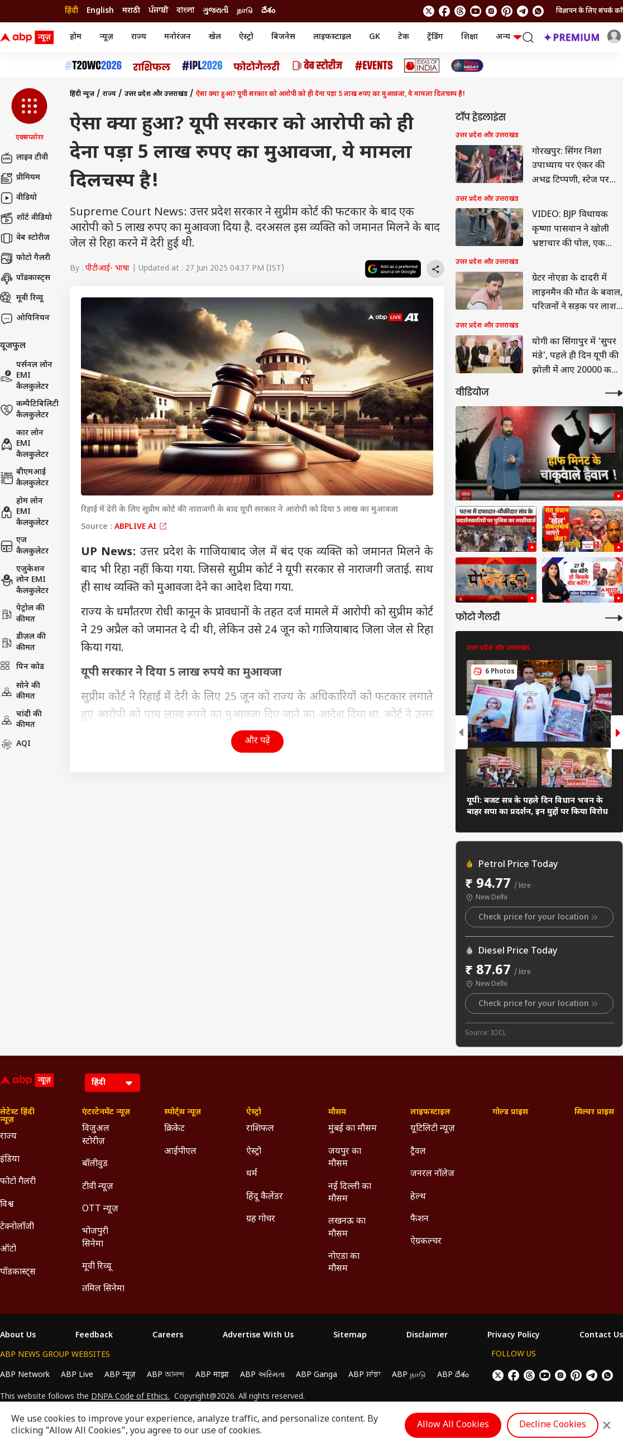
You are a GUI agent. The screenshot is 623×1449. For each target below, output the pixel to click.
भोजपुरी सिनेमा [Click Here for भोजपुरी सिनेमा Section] (95, 1238)
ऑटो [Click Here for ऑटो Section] (8, 1249)
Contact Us (601, 1336)
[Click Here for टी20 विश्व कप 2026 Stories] (93, 65)
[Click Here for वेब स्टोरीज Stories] (317, 66)
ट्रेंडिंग (435, 37)
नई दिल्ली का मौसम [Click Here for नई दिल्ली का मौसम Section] (349, 1193)
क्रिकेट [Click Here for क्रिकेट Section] (174, 1129)
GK (374, 37)
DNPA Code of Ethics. (130, 1397)
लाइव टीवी (24, 158)
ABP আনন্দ (165, 1375)
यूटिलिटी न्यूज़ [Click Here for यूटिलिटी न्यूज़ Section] (432, 1129)
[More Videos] (614, 393)
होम (76, 37)
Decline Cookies (552, 1425)
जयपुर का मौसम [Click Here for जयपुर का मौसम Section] (344, 1158)
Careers (167, 1336)
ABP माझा (212, 1375)
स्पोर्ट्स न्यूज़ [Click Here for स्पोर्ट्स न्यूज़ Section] (182, 1112)
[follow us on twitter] (428, 11)
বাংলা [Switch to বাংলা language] (185, 11)
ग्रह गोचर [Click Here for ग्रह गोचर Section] (260, 1219)
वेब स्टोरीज (25, 238)
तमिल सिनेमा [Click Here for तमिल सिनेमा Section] (103, 1289)
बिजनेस (283, 37)
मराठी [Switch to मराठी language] (131, 11)
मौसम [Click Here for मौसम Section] (337, 1112)
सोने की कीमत (20, 691)
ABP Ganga (316, 1375)
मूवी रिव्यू (21, 298)
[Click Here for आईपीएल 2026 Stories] (202, 65)
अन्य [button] (508, 37)
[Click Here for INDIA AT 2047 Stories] (467, 66)
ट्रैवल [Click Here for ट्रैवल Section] (418, 1152)
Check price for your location (539, 917)
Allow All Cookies (453, 1425)
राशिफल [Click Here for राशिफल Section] (260, 1129)
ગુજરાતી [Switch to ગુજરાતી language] (215, 11)
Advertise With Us (258, 1336)
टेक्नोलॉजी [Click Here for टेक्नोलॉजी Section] (17, 1227)
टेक (403, 37)
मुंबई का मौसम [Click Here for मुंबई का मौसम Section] (352, 1129)
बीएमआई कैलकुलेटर (24, 478)
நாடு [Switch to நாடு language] (245, 11)
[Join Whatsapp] (538, 11)
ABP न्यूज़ (120, 1375)
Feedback (94, 1336)
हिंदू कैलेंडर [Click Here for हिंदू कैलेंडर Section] (264, 1197)
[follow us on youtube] (475, 11)
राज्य (138, 37)
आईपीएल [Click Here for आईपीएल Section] (180, 1152)
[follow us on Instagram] (491, 11)
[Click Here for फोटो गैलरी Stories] (256, 65)
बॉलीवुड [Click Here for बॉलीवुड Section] (95, 1164)
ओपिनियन (25, 318)
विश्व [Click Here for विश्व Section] (7, 1205)
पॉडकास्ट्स (25, 278)
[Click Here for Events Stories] (374, 65)
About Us (18, 1336)
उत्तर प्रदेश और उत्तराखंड (156, 94)
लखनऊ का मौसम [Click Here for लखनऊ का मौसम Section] (347, 1228)
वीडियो (18, 198)
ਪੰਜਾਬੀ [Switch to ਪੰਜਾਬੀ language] (158, 11)
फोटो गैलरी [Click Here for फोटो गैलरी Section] (18, 1182)
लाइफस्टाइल (332, 37)
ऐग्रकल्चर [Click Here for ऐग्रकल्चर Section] (426, 1242)
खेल (215, 37)
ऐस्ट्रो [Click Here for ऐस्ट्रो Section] (253, 1112)
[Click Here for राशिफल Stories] (152, 66)
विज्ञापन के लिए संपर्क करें (589, 11)
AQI (15, 744)
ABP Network (25, 1375)
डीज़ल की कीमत (23, 642)
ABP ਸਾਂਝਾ (364, 1375)
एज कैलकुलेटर (24, 546)
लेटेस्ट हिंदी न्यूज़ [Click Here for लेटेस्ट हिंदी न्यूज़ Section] (17, 1116)
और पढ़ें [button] (257, 741)
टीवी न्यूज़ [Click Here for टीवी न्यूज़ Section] (97, 1187)
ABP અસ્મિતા (262, 1375)
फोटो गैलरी (25, 258)
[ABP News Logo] (29, 37)
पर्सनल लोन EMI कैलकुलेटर (26, 376)
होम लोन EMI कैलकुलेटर (24, 512)
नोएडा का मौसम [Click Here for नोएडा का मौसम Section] (344, 1263)
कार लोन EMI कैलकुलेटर (24, 444)
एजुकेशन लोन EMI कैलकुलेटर (24, 580)
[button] (29, 115)
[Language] (112, 1082)
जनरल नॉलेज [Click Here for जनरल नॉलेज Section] (432, 1174)
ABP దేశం (453, 1375)
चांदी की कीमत (21, 720)
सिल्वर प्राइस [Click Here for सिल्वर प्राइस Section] (594, 1112)
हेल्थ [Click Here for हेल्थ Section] (418, 1197)
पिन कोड (22, 667)
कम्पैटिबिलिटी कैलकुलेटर (29, 410)
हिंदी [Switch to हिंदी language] (71, 11)
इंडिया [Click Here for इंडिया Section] (10, 1160)
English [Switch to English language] (100, 11)
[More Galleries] (614, 618)
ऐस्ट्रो (246, 37)
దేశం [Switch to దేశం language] (268, 11)
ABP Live (77, 1375)
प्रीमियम (20, 178)
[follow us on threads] (460, 11)
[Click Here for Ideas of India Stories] (421, 66)
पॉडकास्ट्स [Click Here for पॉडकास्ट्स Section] (18, 1272)
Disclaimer (427, 1336)
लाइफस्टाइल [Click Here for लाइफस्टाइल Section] (430, 1112)
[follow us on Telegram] (522, 11)
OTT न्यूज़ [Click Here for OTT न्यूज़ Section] (100, 1209)
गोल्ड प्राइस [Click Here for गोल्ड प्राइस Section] (510, 1112)
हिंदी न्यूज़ (82, 94)
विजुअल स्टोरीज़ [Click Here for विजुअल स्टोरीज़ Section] (95, 1135)
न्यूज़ (106, 37)
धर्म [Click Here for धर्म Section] (251, 1174)
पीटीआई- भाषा (107, 268)
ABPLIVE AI (140, 527)
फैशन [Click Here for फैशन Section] (419, 1219)
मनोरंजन (177, 37)
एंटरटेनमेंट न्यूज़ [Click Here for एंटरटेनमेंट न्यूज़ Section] (106, 1112)
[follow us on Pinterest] (507, 11)
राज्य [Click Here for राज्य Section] (8, 1137)
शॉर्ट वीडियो (26, 218)
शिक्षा (469, 37)
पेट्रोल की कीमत (22, 614)
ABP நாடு (409, 1375)
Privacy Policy (513, 1336)
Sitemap (350, 1336)
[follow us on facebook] (444, 11)
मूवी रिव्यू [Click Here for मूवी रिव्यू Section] (96, 1267)
